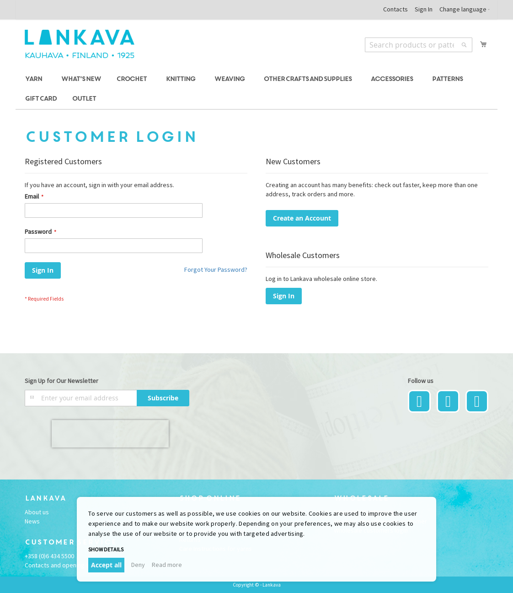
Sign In (424, 9)
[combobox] (418, 45)
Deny (138, 565)
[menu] (257, 89)
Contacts (395, 9)
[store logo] (79, 44)
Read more (167, 565)
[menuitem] (35, 79)
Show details (105, 549)
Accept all (106, 565)
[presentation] (110, 433)
